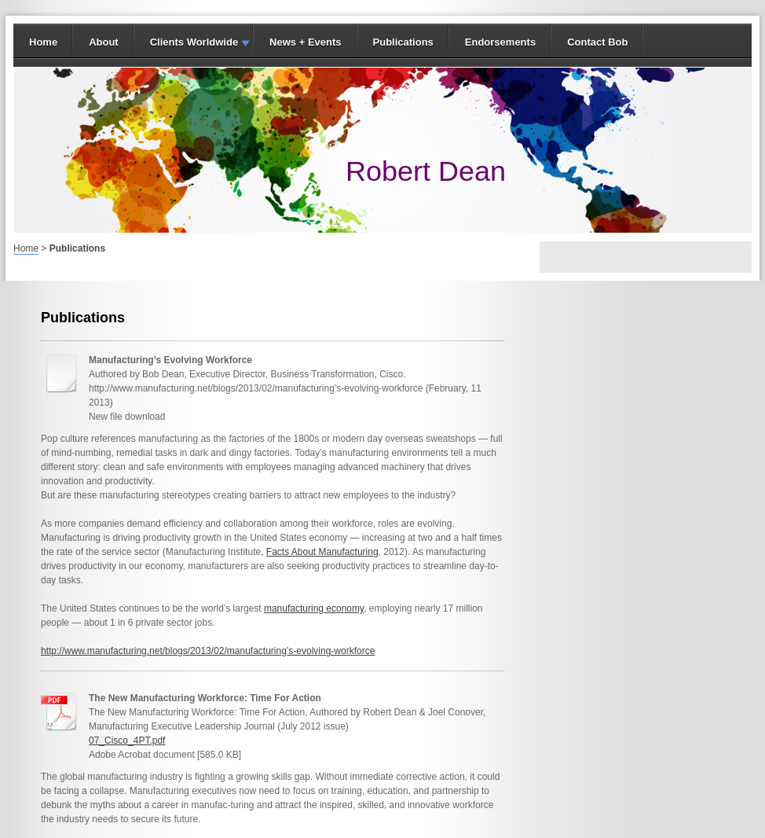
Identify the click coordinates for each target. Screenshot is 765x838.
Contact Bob (597, 42)
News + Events (305, 42)
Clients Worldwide (194, 42)
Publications (403, 42)
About (104, 42)
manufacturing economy (314, 608)
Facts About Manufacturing (322, 551)
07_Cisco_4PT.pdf (127, 740)
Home (43, 42)
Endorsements (500, 42)
